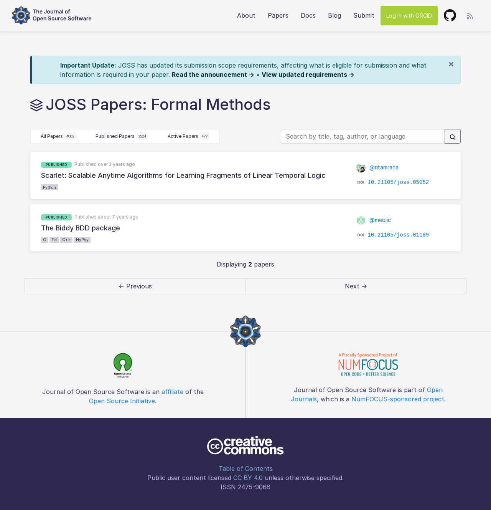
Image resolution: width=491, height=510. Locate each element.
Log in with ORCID (409, 15)
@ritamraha (377, 167)
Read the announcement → (213, 74)
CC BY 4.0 (248, 478)
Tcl (54, 239)
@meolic (373, 220)
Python (49, 187)
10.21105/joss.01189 (398, 235)
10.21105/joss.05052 (398, 182)
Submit (363, 15)
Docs (308, 15)
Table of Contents (246, 468)
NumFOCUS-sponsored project (397, 399)
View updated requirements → (308, 74)
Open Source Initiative (122, 401)
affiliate (172, 392)
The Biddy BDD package (80, 228)
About (246, 15)
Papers (278, 15)
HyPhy (82, 239)
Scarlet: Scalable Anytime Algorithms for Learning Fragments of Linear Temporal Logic (183, 175)
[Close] (451, 63)
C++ (66, 239)
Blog (334, 15)
